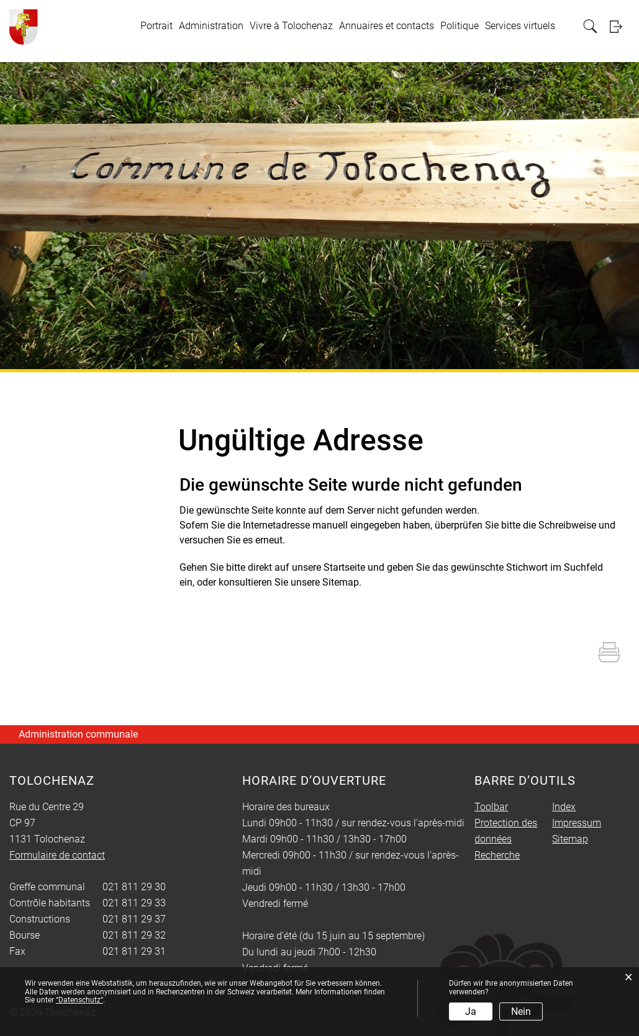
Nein (521, 1011)
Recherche (497, 855)
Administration (211, 26)
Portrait (156, 26)
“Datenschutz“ (79, 1000)
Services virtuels (520, 26)
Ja (470, 1011)
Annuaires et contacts (386, 26)
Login (620, 26)
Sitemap (570, 839)
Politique (459, 26)
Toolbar (491, 807)
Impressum (576, 823)
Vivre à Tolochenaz (291, 26)
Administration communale (78, 734)
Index (564, 807)
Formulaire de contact (57, 855)
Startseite (344, 567)
